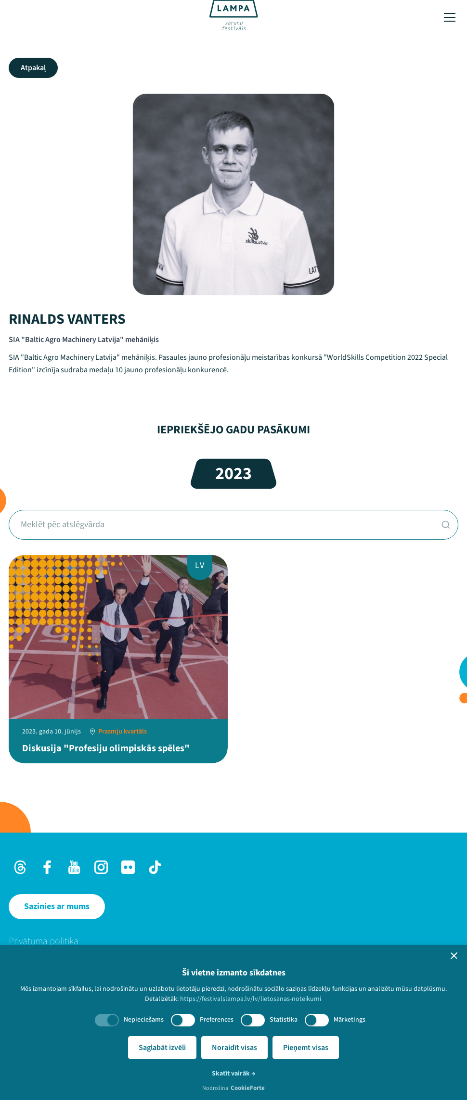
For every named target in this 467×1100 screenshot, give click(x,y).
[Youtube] (74, 867)
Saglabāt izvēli (162, 1047)
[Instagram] (101, 867)
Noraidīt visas (234, 1047)
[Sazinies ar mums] (57, 906)
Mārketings (349, 1019)
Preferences (217, 1019)
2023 (233, 473)
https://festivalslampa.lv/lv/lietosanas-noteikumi (250, 999)
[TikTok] (155, 867)
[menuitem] (233, 941)
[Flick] (128, 867)
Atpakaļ (33, 68)
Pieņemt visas (305, 1047)
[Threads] (20, 867)
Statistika (284, 1019)
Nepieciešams (144, 1019)
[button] (454, 955)
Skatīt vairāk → (234, 1073)
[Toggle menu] (449, 17)
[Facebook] (47, 867)
